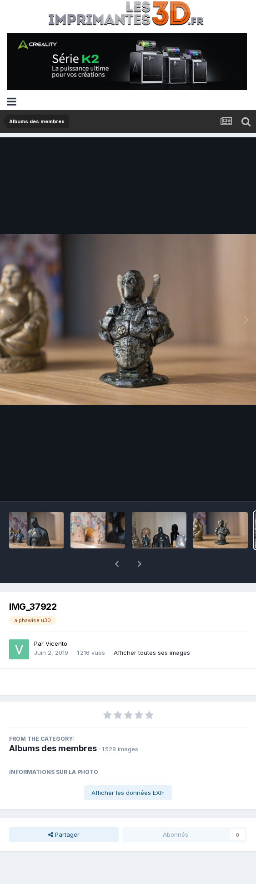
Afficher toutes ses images (152, 629)
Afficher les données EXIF (128, 769)
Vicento (56, 619)
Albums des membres (53, 724)
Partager (64, 811)
